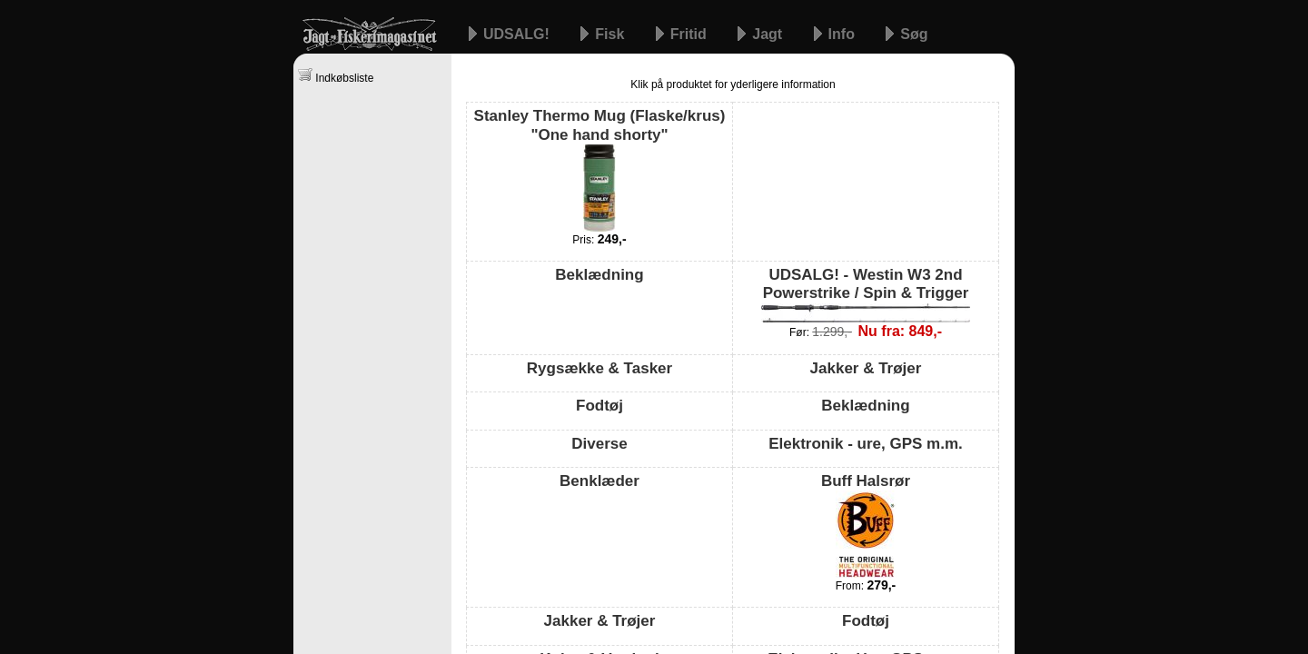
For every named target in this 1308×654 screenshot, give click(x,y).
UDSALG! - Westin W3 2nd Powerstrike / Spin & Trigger (865, 294)
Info (843, 34)
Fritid (690, 34)
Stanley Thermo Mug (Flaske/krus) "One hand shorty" (600, 169)
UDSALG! (518, 34)
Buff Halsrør (865, 525)
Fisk (611, 34)
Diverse (599, 443)
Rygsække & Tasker (599, 368)
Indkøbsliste (335, 75)
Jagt (769, 34)
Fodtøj (599, 405)
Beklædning (599, 274)
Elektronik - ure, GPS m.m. (865, 443)
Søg (913, 34)
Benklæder (599, 481)
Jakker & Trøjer (866, 368)
